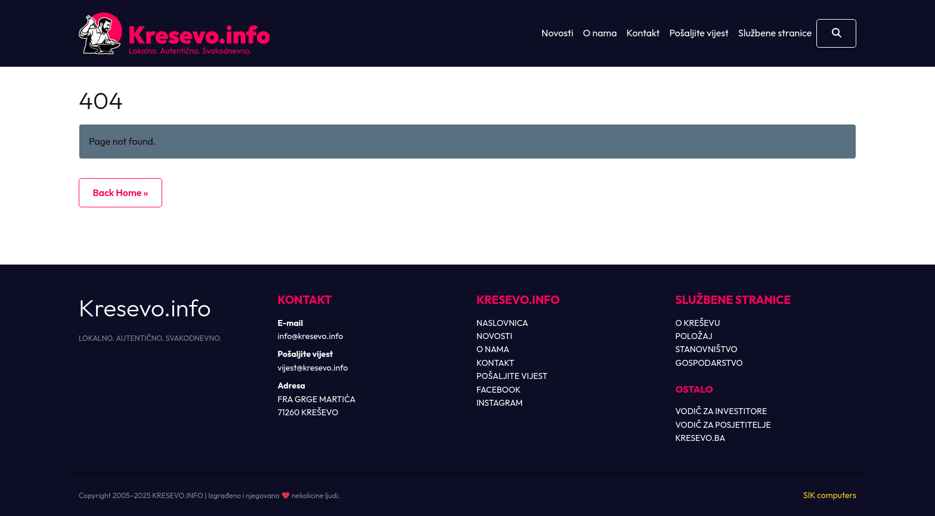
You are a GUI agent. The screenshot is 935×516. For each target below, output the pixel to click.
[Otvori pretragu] (836, 33)
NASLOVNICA (502, 323)
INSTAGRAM (499, 402)
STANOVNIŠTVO (707, 349)
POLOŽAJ (694, 336)
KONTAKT (495, 363)
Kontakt (643, 33)
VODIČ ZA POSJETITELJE (723, 424)
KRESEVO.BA (701, 438)
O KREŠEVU (698, 323)
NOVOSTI (494, 336)
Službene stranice (775, 33)
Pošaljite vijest (699, 33)
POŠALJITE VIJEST (511, 376)
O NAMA (492, 349)
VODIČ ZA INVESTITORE (721, 411)
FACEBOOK (498, 389)
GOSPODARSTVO (709, 363)
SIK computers (829, 495)
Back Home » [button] (120, 192)
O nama (600, 33)
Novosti (557, 33)
